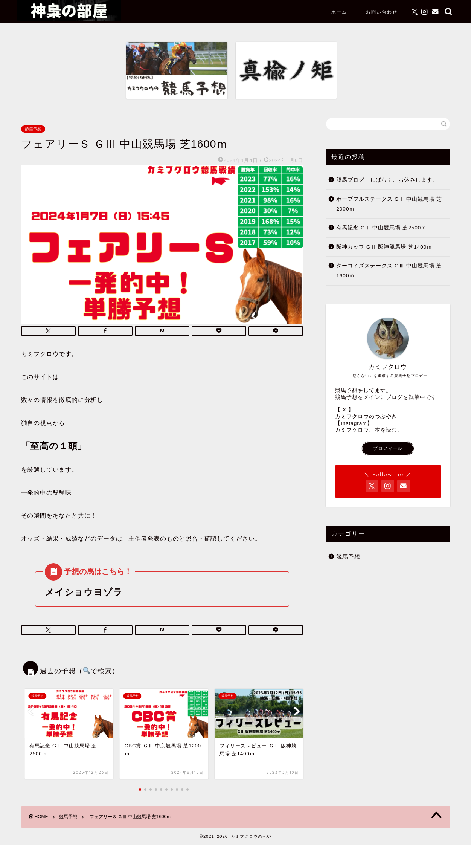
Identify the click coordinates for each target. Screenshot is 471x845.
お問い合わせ (382, 12)
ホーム (339, 12)
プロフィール (387, 448)
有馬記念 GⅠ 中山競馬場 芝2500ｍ (381, 228)
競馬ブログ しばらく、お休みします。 (387, 180)
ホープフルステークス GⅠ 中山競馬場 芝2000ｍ (389, 204)
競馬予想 (33, 129)
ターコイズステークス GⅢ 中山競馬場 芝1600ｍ (389, 270)
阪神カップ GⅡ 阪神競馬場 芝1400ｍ (384, 247)
